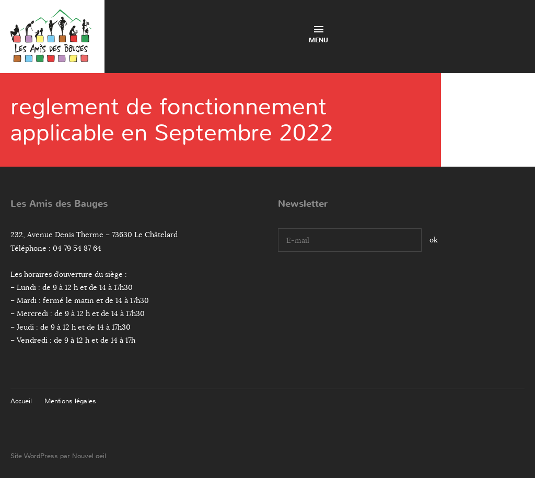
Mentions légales (70, 401)
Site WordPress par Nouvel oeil (58, 455)
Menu (318, 35)
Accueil (21, 401)
